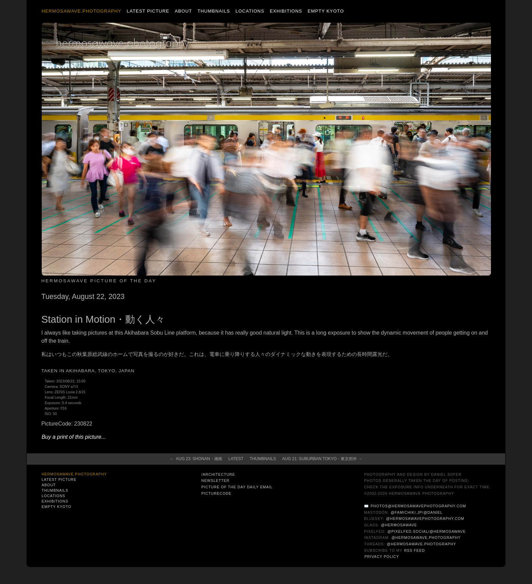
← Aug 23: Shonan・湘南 (196, 458)
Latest (235, 458)
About (183, 11)
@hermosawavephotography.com (425, 518)
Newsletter (215, 480)
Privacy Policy (381, 556)
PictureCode (216, 493)
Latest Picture (148, 11)
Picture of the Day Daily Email (236, 487)
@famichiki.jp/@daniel (417, 512)
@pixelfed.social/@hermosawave (426, 531)
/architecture (218, 474)
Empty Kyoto (326, 11)
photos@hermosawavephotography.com (418, 506)
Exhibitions (286, 11)
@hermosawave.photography (426, 537)
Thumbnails (213, 11)
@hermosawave (399, 525)
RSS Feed (414, 550)
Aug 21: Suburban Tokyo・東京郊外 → (322, 458)
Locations (249, 11)
